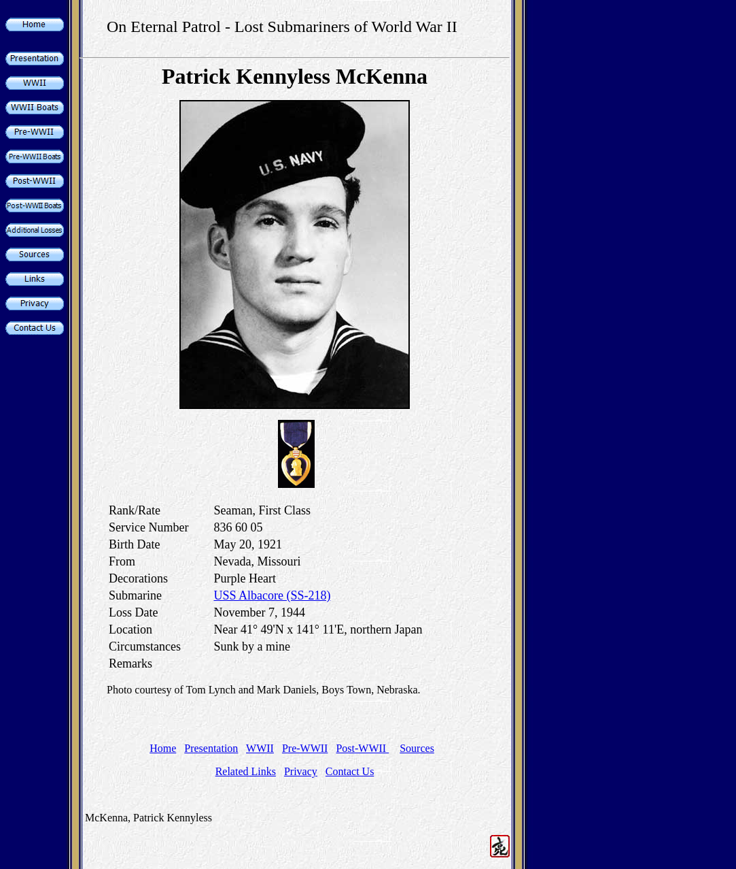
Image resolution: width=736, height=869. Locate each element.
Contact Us (350, 771)
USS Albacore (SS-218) (271, 595)
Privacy (300, 771)
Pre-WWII (305, 748)
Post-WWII (362, 748)
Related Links (245, 771)
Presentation (211, 748)
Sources (417, 748)
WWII (260, 748)
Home (163, 748)
